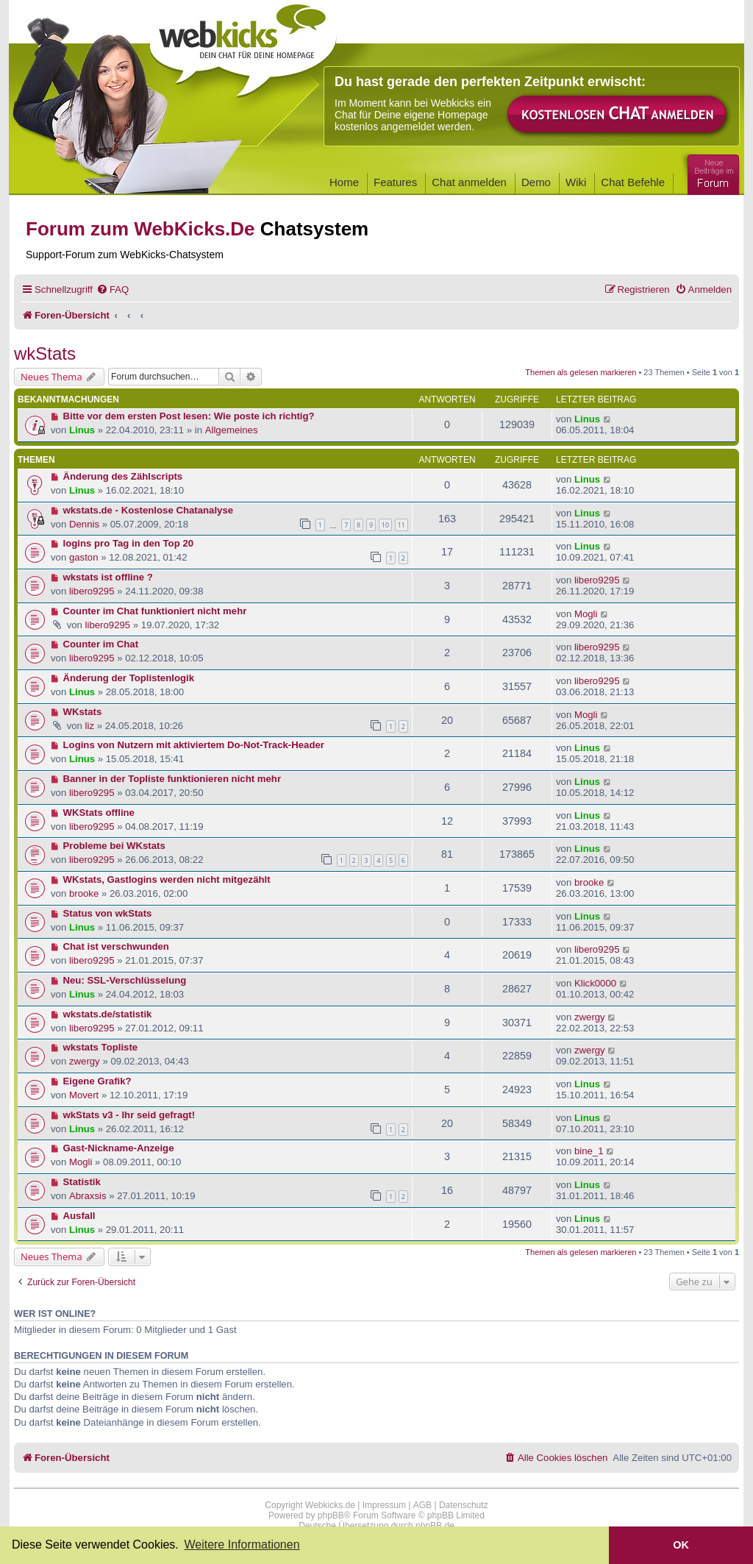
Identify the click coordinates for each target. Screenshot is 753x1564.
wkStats (45, 353)
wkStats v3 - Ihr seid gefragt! (129, 1114)
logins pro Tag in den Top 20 (128, 543)
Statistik (82, 1181)
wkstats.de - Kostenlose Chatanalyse (148, 510)
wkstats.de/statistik (107, 1014)
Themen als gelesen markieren (580, 372)
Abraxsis (88, 1195)
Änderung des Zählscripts (123, 476)
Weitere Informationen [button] (241, 1544)
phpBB (331, 1515)
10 (385, 525)
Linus (82, 430)
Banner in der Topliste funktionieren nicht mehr (172, 778)
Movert (84, 1095)
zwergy (589, 1017)
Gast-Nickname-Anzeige (118, 1148)
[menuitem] (112, 289)
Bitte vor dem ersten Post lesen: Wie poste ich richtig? (189, 416)
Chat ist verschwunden (116, 946)
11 (401, 525)
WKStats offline (99, 812)
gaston (84, 557)
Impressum (384, 1505)
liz (89, 725)
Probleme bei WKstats (114, 845)
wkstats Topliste (100, 1047)
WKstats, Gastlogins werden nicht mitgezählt (167, 879)
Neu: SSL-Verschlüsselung (125, 980)
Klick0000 (595, 983)
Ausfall (79, 1215)
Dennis (84, 524)
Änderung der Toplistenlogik (129, 677)
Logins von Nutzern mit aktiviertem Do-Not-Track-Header (193, 744)
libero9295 (92, 591)
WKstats (82, 711)
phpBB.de (434, 1526)
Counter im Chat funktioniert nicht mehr (155, 610)
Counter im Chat (101, 644)
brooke (84, 893)
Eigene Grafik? (97, 1081)
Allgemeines (231, 430)
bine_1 (589, 1150)
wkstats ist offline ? (108, 577)
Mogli (586, 613)
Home (344, 182)
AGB (422, 1505)
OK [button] (681, 1545)
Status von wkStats (107, 913)
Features (395, 182)
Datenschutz (463, 1505)
